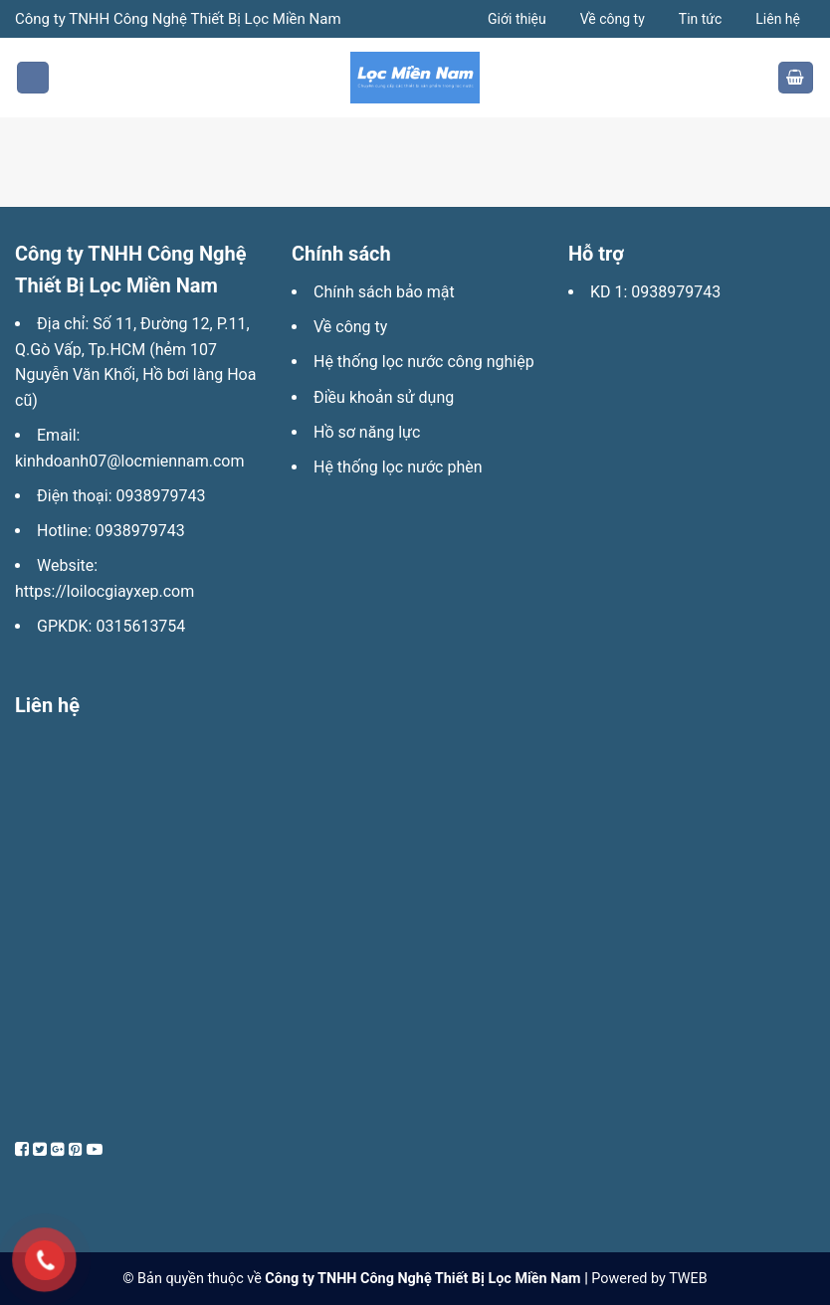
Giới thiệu (517, 19)
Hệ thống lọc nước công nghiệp (423, 361)
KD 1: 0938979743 (655, 291)
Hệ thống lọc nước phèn (398, 467)
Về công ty (612, 19)
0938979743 (161, 495)
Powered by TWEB (649, 1278)
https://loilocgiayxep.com (104, 591)
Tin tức (701, 19)
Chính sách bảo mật (384, 291)
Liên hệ (777, 19)
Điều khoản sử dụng (383, 397)
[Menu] (33, 78)
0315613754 (140, 626)
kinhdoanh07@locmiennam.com (129, 461)
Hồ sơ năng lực (366, 432)
